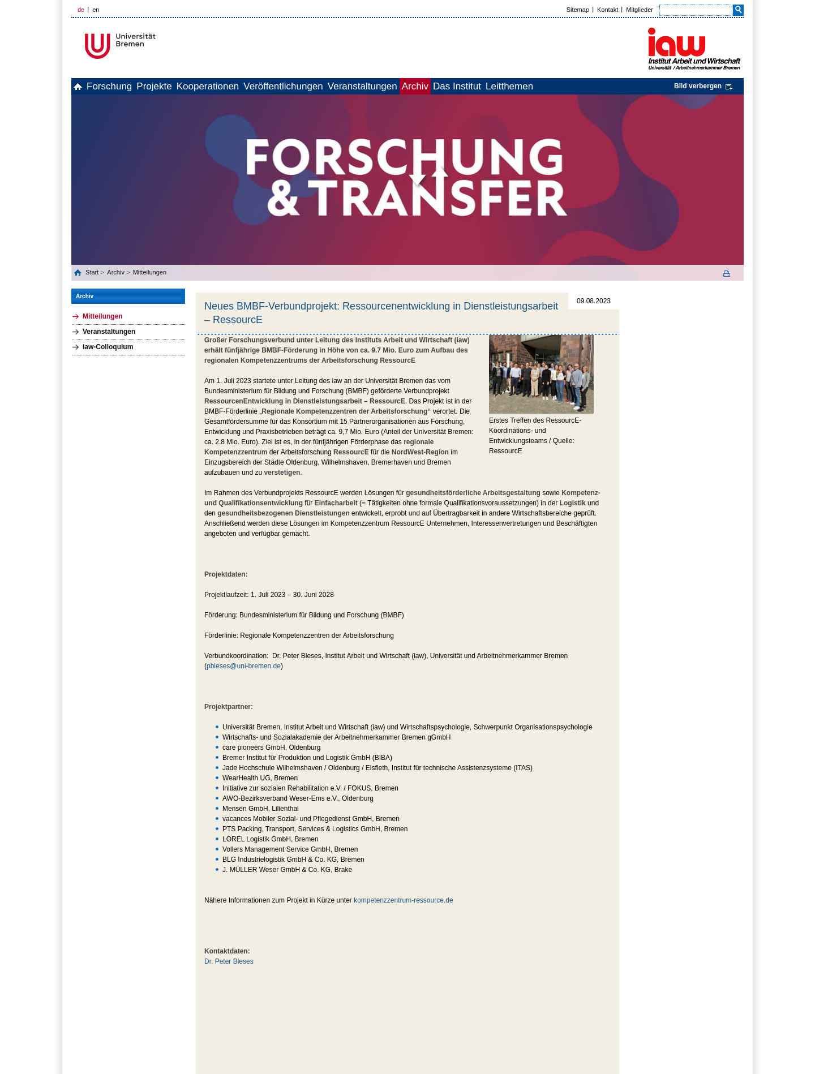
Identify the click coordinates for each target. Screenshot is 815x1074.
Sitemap (578, 9)
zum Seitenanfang (594, 987)
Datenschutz (727, 1007)
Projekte (185, 86)
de (81, 9)
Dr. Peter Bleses (229, 961)
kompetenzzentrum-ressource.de (403, 900)
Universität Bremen (158, 46)
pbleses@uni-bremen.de (244, 666)
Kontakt (607, 9)
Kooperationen (251, 86)
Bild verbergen (698, 86)
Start (92, 272)
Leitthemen (615, 86)
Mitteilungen (149, 272)
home (84, 86)
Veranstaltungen (431, 86)
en (95, 9)
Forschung (128, 86)
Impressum (687, 1007)
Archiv (496, 86)
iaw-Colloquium (108, 347)
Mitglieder (639, 9)
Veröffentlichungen (339, 86)
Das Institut (550, 86)
